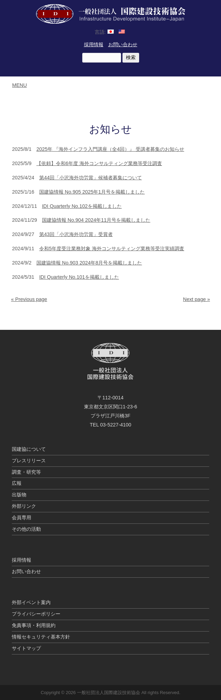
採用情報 (93, 44)
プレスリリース (29, 460)
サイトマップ (26, 648)
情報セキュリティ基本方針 (41, 637)
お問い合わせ (122, 44)
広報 (17, 483)
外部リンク (24, 506)
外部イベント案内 (31, 602)
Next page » (196, 299)
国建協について (29, 449)
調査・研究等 (26, 472)
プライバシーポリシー (36, 614)
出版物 (19, 494)
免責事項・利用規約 (34, 625)
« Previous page (29, 299)
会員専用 (21, 517)
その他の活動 (26, 529)
